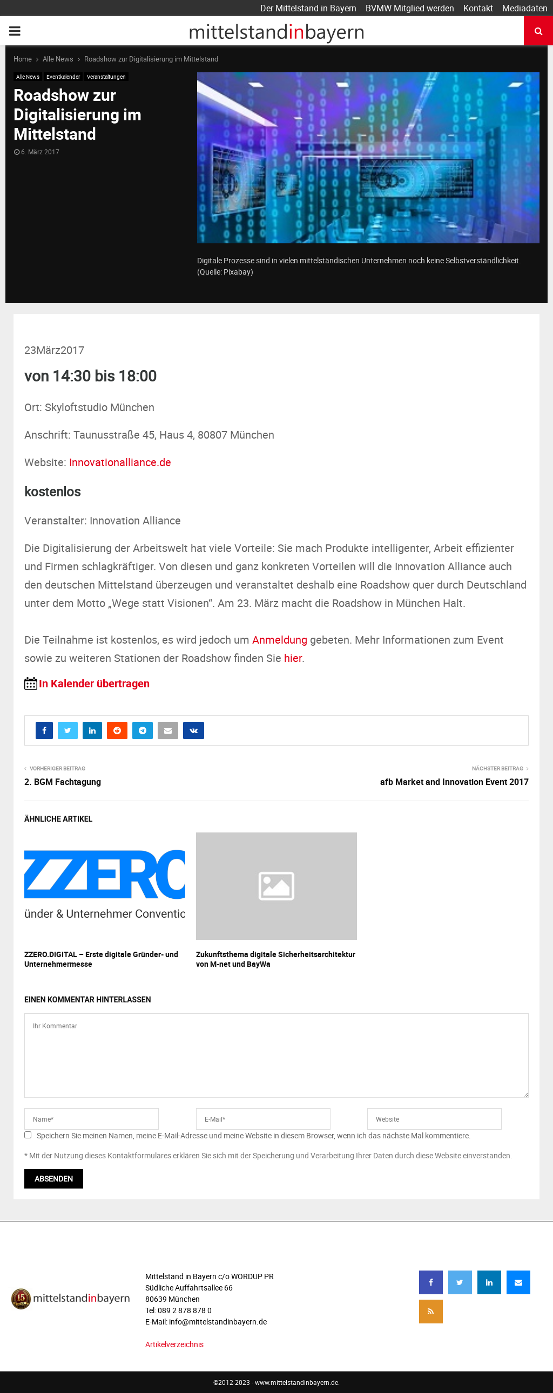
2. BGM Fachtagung (62, 782)
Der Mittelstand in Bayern (308, 8)
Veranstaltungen (106, 76)
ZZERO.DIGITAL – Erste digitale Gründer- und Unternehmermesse (101, 959)
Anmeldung (279, 639)
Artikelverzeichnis (174, 1344)
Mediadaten (525, 8)
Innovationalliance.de (120, 462)
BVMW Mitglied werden (410, 8)
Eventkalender (63, 76)
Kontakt (478, 8)
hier (293, 658)
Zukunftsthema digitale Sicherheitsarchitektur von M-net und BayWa (275, 959)
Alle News (27, 76)
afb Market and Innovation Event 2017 (454, 782)
